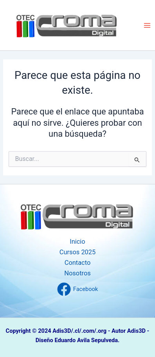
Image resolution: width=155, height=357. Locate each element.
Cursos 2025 (77, 252)
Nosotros (77, 273)
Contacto (78, 262)
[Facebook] (77, 289)
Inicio (77, 241)
